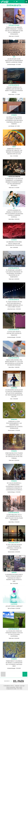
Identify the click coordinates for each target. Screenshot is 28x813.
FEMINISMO (14, 572)
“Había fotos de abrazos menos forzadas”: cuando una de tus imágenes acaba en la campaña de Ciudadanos (14, 31)
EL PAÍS (18, 681)
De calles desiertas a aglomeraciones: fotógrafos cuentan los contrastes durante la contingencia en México (14, 486)
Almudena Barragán (11, 64)
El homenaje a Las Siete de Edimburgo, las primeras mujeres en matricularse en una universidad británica (14, 182)
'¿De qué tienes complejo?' (14, 606)
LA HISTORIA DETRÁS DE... (14, 85)
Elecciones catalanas (14, 25)
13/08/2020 (17, 367)
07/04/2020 (17, 522)
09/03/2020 (15, 583)
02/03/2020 (16, 638)
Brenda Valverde (11, 430)
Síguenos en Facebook (14, 1)
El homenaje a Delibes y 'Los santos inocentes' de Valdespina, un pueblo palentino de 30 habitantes (14, 273)
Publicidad (17, 685)
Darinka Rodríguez (11, 492)
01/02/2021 (16, 36)
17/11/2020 (17, 94)
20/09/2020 (16, 279)
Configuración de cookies (11, 688)
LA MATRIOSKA (14, 604)
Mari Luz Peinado (11, 608)
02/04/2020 (17, 551)
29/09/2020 (17, 219)
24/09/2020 (15, 247)
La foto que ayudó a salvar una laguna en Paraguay (14, 333)
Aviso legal (22, 685)
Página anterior (3, 674)
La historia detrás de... (14, 268)
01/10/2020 (16, 187)
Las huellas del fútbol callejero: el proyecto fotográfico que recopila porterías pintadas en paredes (14, 120)
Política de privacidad (10, 687)
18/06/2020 (15, 398)
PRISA (20, 688)
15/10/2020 (15, 156)
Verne (5, 1)
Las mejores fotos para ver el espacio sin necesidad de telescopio (14, 243)
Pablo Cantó (11, 36)
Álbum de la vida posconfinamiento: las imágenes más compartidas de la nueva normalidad (14, 425)
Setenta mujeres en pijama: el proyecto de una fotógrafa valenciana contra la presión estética (14, 214)
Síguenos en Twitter (17, 1)
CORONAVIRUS (14, 388)
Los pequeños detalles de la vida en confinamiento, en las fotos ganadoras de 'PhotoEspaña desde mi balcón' (14, 393)
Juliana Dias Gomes (11, 309)
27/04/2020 (18, 492)
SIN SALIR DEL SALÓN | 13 (14, 542)
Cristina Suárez (11, 94)
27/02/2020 (18, 668)
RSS (18, 688)
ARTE (14, 208)
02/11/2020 (17, 126)
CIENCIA (14, 146)
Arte (14, 57)
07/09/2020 (18, 337)
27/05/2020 (17, 430)
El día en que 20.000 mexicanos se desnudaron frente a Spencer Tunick (14, 60)
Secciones (26, 1)
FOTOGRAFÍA (14, 115)
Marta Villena (11, 219)
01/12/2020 (18, 64)
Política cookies (19, 687)
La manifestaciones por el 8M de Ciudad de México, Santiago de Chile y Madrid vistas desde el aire (14, 578)
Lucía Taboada (11, 126)
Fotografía (14, 240)
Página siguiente (24, 674)
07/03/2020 (17, 608)
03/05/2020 (16, 460)
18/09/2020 (18, 309)
